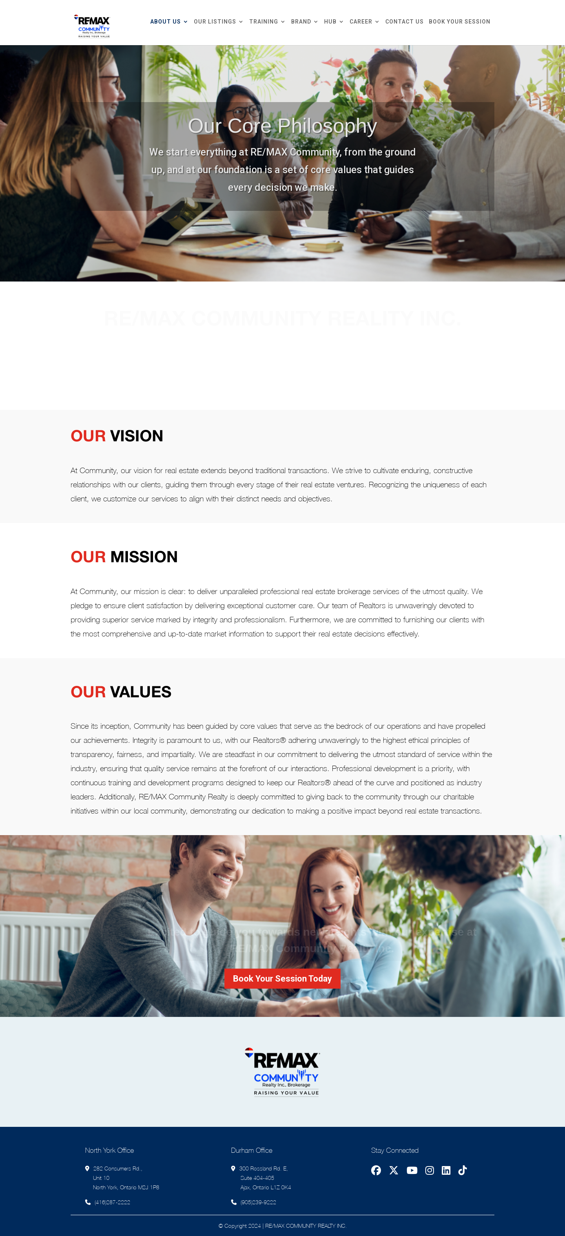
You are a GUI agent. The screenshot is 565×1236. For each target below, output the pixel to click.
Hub (330, 22)
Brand (301, 22)
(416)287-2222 (112, 1202)
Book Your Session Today (282, 979)
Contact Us (404, 22)
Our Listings (215, 22)
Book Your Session (459, 22)
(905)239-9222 (258, 1202)
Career (361, 22)
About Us (165, 22)
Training (263, 22)
